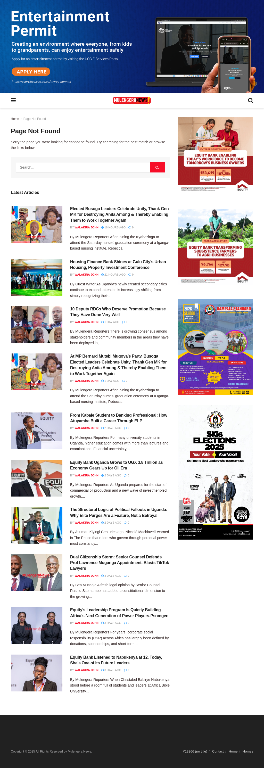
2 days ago (111, 428)
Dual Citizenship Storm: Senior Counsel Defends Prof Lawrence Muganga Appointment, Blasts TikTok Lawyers (119, 563)
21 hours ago (113, 274)
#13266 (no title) (195, 751)
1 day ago (110, 322)
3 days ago (111, 575)
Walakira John (86, 227)
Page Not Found (34, 119)
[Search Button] (157, 167)
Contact (218, 751)
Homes (248, 751)
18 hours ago (113, 227)
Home (15, 119)
